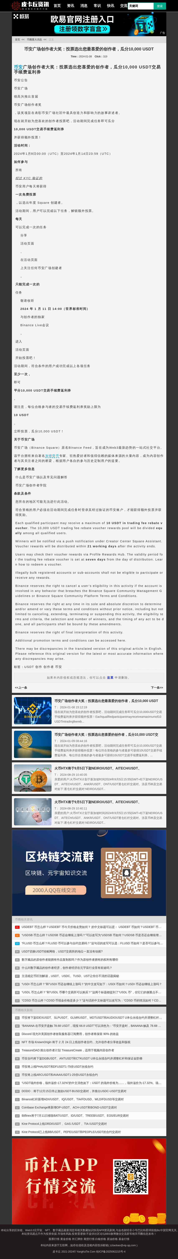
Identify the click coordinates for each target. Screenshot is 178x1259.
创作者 (48, 667)
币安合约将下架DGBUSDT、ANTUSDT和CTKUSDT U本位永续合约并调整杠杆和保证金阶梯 (82, 1058)
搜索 (160, 6)
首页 (57, 6)
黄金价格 (65, 1239)
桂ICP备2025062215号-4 (110, 1251)
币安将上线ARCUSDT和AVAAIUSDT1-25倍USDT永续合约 (60, 1074)
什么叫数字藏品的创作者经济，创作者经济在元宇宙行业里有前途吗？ (67, 967)
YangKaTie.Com (86, 1251)
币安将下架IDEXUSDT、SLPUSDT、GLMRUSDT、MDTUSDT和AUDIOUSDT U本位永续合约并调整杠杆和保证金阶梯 (99, 1017)
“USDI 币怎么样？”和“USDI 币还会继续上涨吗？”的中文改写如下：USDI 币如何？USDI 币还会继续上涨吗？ (92, 984)
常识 (97, 6)
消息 (83, 6)
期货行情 (89, 1239)
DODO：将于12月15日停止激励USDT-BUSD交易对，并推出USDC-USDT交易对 (74, 1091)
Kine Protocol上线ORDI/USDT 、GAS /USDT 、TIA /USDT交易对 (64, 1123)
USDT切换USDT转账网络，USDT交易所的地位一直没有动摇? (62, 951)
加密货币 (52, 455)
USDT (29, 667)
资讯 (70, 6)
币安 (18, 67)
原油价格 (112, 1239)
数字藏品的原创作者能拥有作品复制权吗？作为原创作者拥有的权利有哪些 (70, 959)
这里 (110, 677)
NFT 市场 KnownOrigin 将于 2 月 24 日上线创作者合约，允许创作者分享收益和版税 (76, 1042)
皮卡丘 (57, 1251)
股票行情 (54, 1239)
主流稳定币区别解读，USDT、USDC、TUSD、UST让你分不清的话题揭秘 (70, 976)
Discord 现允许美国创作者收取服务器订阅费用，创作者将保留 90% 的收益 (70, 1034)
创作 (38, 667)
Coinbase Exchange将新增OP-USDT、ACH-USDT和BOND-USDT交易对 (69, 1107)
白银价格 (100, 1239)
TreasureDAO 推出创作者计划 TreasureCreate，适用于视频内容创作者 (68, 1050)
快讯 (110, 6)
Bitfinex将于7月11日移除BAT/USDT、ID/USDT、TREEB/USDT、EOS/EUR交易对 (75, 1115)
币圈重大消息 (34, 39)
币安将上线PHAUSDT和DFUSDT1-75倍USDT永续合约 (57, 1066)
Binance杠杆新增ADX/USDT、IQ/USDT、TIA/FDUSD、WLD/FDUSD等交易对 (73, 1099)
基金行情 (124, 1239)
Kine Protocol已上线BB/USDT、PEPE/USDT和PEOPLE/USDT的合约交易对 (71, 1132)
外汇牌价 (77, 1239)
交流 (123, 6)
